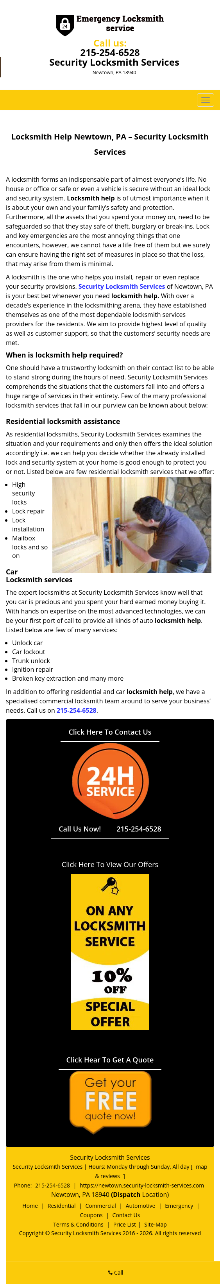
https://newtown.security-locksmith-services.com (142, 1185)
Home (30, 1205)
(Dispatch (126, 1194)
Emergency (179, 1205)
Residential (62, 1205)
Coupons (91, 1215)
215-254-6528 (110, 52)
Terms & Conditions (78, 1224)
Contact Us (126, 1215)
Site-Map (155, 1224)
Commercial (100, 1205)
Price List (124, 1224)
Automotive (141, 1205)
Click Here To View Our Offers (110, 864)
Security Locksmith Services (122, 286)
